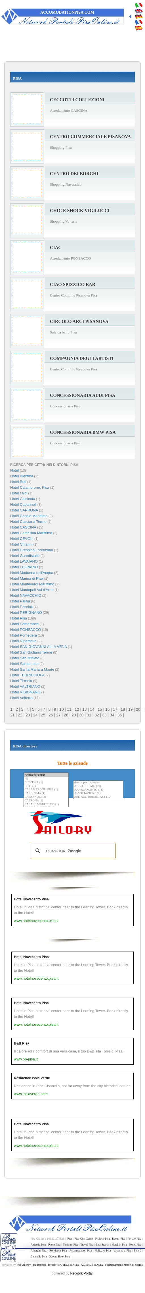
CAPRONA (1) (46, 801)
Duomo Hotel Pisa (59, 1256)
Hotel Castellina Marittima (31, 533)
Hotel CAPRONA (24, 510)
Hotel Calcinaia (22, 499)
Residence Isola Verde (32, 1078)
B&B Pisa (21, 1043)
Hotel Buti (18, 482)
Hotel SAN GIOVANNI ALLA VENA (38, 647)
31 (89, 715)
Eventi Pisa (118, 1238)
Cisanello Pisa (39, 1256)
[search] (72, 851)
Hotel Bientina (21, 476)
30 (81, 715)
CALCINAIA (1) (46, 793)
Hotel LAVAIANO (24, 561)
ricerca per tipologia (98, 782)
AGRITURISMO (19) (98, 786)
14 (92, 709)
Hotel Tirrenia (21, 681)
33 (104, 715)
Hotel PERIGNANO (26, 612)
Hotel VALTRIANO (25, 686)
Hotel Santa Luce (24, 664)
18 (123, 709)
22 (20, 715)
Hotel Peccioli (21, 607)
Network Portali (81, 1273)
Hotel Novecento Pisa (31, 899)
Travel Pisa (87, 1244)
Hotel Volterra (21, 698)
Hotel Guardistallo (24, 556)
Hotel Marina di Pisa (26, 578)
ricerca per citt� (46, 775)
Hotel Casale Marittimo (29, 516)
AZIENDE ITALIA (92, 1264)
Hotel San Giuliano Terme (31, 652)
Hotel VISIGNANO (25, 692)
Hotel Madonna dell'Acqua (31, 573)
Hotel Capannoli (23, 504)
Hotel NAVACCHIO (25, 595)
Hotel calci (18, 493)
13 (84, 709)
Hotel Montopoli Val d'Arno (32, 590)
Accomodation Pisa (81, 1250)
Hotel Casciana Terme (28, 521)
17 (115, 709)
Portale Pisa (134, 1238)
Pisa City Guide (83, 1238)
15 (100, 709)
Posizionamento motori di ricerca (124, 1264)
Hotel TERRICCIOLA (27, 675)
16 (107, 709)
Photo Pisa (54, 1244)
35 (119, 715)
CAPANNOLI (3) (46, 797)
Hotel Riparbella (23, 641)
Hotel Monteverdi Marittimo (32, 584)
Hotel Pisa (18, 618)
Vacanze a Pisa (122, 1250)
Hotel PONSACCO (25, 629)
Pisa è (137, 1250)
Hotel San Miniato (24, 658)
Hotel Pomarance (24, 624)
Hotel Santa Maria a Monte (32, 669)
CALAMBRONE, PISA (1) (46, 789)
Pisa (69, 1238)
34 (112, 715)
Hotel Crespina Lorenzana (31, 550)
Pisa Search (102, 1244)
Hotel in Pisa (119, 1244)
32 (96, 715)
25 (43, 715)
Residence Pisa (58, 1250)
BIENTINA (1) (46, 782)
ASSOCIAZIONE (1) (98, 793)
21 (12, 715)
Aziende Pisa (38, 1244)
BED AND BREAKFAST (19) (98, 797)
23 (28, 715)
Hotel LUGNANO (24, 567)
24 (35, 715)
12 (77, 709)
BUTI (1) (46, 786)
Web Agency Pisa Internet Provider (36, 1264)
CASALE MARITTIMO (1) (46, 804)
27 (58, 715)
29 (74, 715)
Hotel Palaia (20, 601)
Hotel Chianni (21, 544)
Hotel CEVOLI (21, 538)
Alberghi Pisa (39, 1250)
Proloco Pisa (102, 1238)
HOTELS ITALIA (68, 1264)
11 (69, 709)
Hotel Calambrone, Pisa (29, 487)
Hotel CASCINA (23, 527)
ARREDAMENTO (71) (98, 790)
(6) (46, 779)
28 (66, 715)
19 (130, 709)
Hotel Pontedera (23, 635)
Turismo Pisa (70, 1244)
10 (61, 709)
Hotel (15, 470)
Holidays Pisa (103, 1250)
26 (51, 715)
